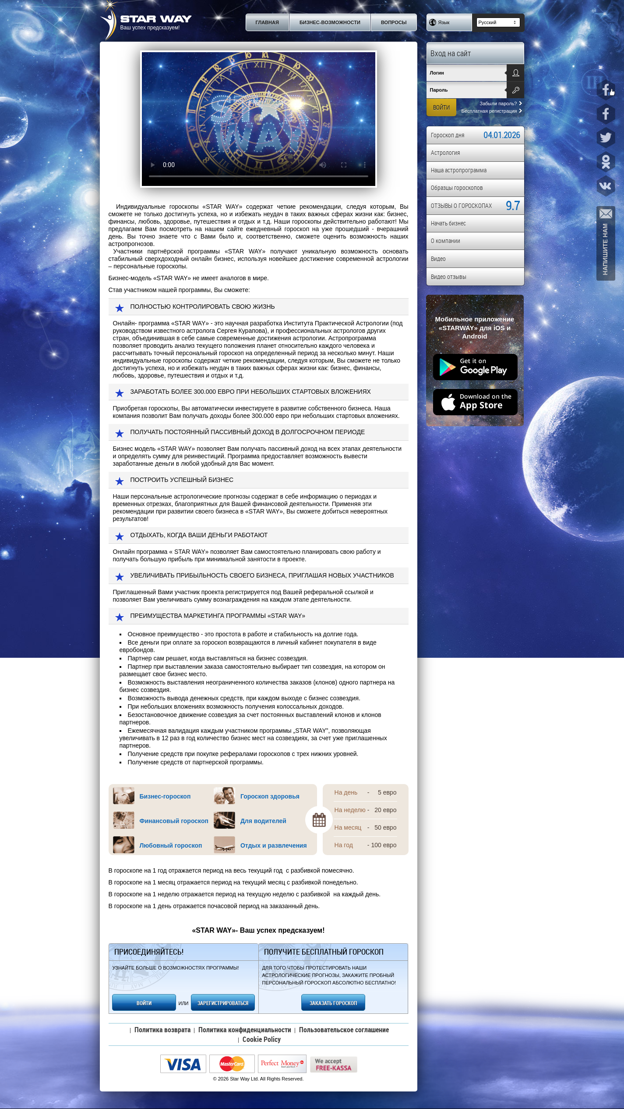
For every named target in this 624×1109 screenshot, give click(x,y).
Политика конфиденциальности (244, 1029)
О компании (445, 240)
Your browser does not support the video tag (258, 119)
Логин (437, 72)
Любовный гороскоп (171, 845)
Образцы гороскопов (457, 187)
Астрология (445, 152)
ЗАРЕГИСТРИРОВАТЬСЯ (222, 1002)
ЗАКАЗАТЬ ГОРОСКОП (333, 1002)
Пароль (439, 90)
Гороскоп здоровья (270, 796)
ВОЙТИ (144, 1002)
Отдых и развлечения (273, 845)
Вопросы (394, 22)
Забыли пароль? (501, 103)
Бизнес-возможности (330, 22)
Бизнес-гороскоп (165, 796)
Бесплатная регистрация (492, 111)
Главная (267, 22)
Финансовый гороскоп (174, 820)
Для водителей (263, 820)
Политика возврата (162, 1029)
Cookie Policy (262, 1039)
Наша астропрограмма (459, 170)
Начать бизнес (448, 223)
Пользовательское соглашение (344, 1029)
